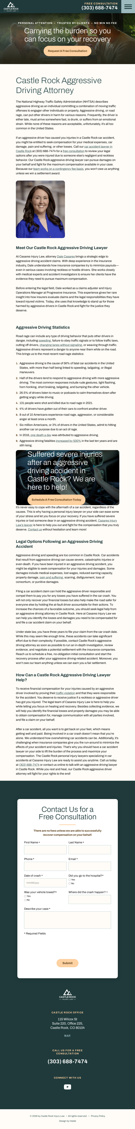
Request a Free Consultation (67, 51)
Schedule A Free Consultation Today (58, 500)
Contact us (35, 530)
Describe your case (37, 910)
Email (73, 860)
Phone (29, 860)
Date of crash (33, 876)
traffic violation (65, 694)
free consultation (73, 151)
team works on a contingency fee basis (58, 169)
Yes (73, 880)
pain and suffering (51, 578)
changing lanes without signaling (61, 345)
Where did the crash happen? (88, 893)
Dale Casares (66, 257)
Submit (67, 964)
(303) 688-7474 (99, 7)
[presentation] (49, 950)
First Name (32, 843)
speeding (45, 341)
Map (67, 1036)
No (72, 884)
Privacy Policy (98, 1117)
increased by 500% (68, 441)
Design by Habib (67, 1122)
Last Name (76, 843)
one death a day (40, 435)
